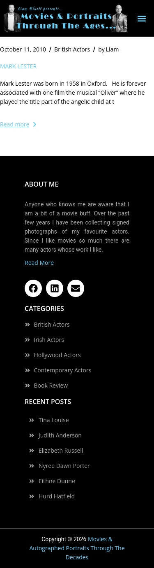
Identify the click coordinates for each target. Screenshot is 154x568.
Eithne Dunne (57, 481)
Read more (18, 124)
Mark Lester (18, 66)
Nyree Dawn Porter (64, 466)
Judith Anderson (60, 435)
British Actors (72, 49)
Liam (108, 49)
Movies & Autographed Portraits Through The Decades (76, 548)
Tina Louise (54, 420)
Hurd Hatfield (57, 496)
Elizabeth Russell (61, 450)
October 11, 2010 (23, 49)
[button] (142, 18)
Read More (39, 262)
